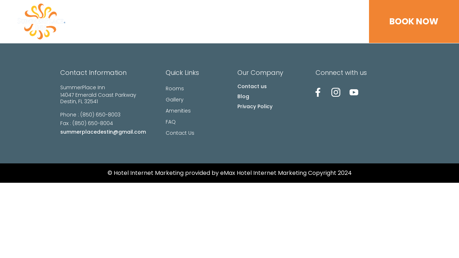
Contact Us (330, 21)
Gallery (226, 21)
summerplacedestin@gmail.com (103, 131)
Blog (243, 96)
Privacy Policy (255, 106)
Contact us (252, 86)
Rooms (193, 21)
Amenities (263, 21)
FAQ (295, 21)
